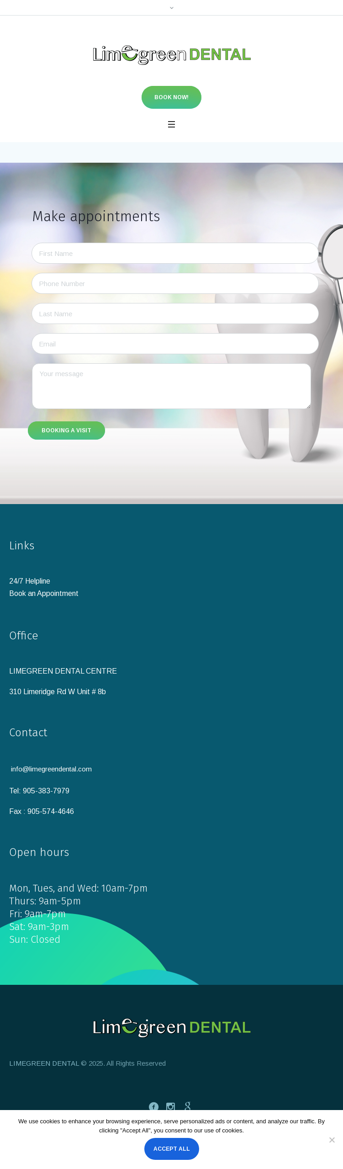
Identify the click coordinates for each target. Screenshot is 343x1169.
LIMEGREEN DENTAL (44, 1063)
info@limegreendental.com (51, 769)
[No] (331, 1139)
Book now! (171, 97)
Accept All (171, 1149)
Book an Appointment (44, 593)
